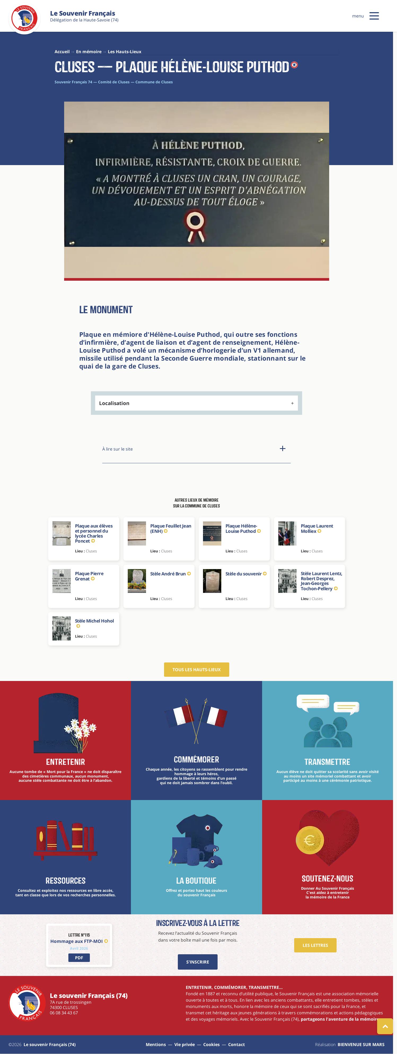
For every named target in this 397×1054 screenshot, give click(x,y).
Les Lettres (315, 945)
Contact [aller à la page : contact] (236, 1044)
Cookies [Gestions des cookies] (211, 1044)
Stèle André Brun (170, 574)
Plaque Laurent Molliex (317, 528)
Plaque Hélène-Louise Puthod (243, 528)
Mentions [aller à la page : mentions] (156, 1044)
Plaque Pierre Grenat (89, 576)
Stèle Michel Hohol (94, 623)
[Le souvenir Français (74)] (24, 30)
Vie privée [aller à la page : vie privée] (184, 1044)
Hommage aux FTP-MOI (79, 941)
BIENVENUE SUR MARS (361, 1044)
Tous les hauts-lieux (197, 670)
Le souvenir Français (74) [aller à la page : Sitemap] (50, 1044)
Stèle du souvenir (246, 574)
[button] (374, 16)
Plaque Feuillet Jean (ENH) (170, 528)
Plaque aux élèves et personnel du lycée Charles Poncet (94, 533)
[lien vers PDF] (79, 958)
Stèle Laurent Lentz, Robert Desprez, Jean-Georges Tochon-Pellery (321, 581)
